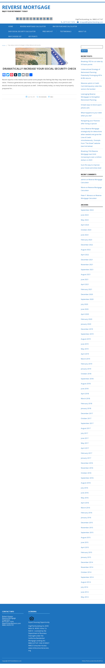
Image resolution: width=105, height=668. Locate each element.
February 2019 (86, 364)
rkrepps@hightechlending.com (91, 22)
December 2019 (87, 329)
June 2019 (84, 344)
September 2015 (87, 532)
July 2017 (84, 433)
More (51, 97)
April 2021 (85, 284)
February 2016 (86, 513)
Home (10, 26)
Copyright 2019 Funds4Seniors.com (12, 661)
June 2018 (84, 388)
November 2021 (87, 264)
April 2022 (85, 255)
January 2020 (86, 324)
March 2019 (85, 359)
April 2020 (85, 314)
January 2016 (86, 517)
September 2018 (87, 379)
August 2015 (86, 537)
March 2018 (85, 398)
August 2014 (86, 582)
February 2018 (86, 403)
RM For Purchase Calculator (65, 26)
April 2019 (85, 354)
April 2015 (85, 547)
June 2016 (84, 493)
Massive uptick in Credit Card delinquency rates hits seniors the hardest (91, 86)
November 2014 (87, 567)
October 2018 (86, 374)
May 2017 (84, 443)
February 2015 (86, 552)
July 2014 (84, 587)
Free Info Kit (48, 31)
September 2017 (87, 423)
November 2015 (87, 527)
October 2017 (86, 418)
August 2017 (86, 428)
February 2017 (86, 453)
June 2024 (84, 215)
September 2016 (87, 478)
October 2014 (86, 572)
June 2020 (84, 309)
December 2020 (87, 294)
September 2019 (87, 334)
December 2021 (87, 260)
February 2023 (86, 240)
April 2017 (85, 448)
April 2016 (85, 503)
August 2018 (86, 383)
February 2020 (86, 319)
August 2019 (86, 339)
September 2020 (87, 299)
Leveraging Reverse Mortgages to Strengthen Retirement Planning (90, 97)
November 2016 (87, 468)
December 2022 (87, 245)
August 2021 (86, 274)
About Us (82, 31)
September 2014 (87, 577)
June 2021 (84, 279)
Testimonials (65, 31)
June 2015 (84, 542)
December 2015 (87, 522)
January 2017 (86, 458)
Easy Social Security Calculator (21, 31)
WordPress (100, 661)
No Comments (42, 97)
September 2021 (87, 269)
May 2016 (84, 498)
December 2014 (87, 562)
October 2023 (86, 230)
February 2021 (86, 289)
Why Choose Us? (14, 36)
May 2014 (84, 597)
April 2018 (85, 393)
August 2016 (86, 483)
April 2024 (85, 225)
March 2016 (85, 508)
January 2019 (86, 369)
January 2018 (86, 408)
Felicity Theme (86, 661)
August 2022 (86, 250)
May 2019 (84, 349)
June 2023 (84, 235)
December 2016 (87, 463)
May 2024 (84, 220)
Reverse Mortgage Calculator (33, 26)
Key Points (33, 36)
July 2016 (84, 488)
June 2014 (84, 592)
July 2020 (84, 304)
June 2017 (84, 438)
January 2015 (86, 557)
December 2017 (87, 413)
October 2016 (86, 473)
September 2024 (87, 210)
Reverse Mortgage (26, 7)
